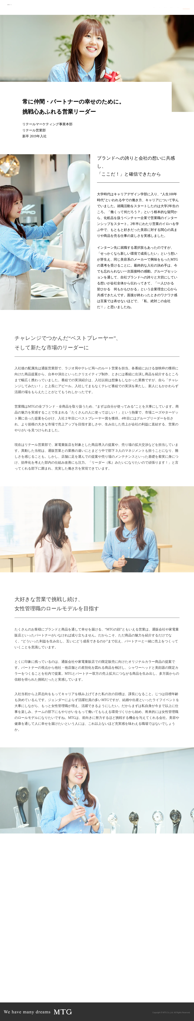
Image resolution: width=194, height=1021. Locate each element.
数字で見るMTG (121, 7)
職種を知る (65, 7)
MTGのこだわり (143, 7)
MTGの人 (80, 7)
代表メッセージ (99, 7)
